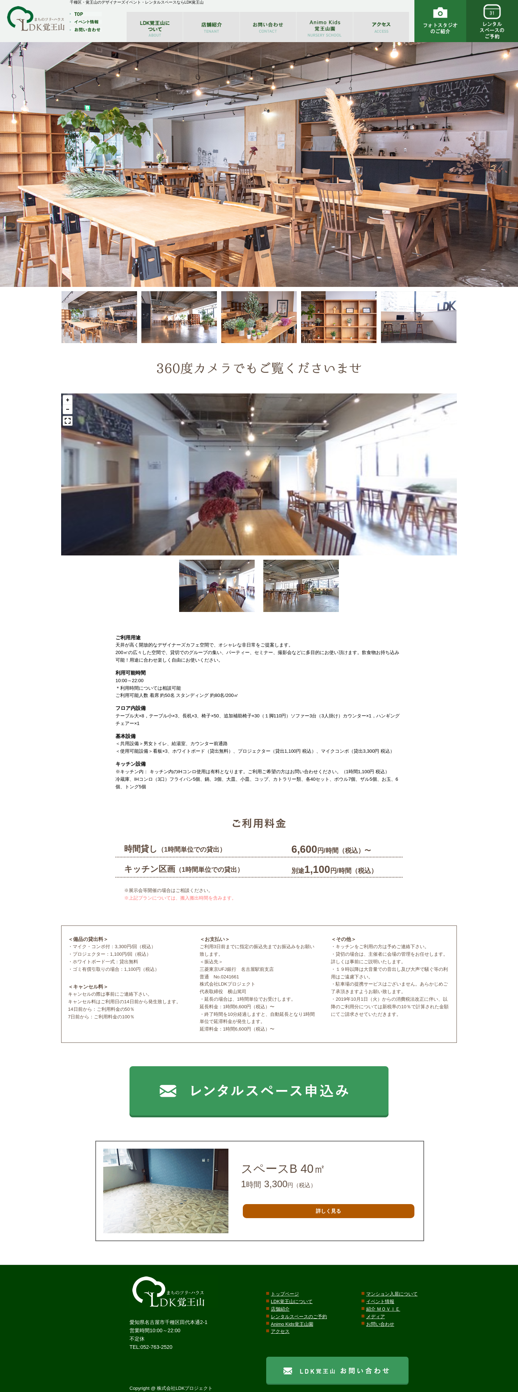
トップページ (285, 1294)
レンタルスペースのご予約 (299, 1316)
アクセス (280, 1331)
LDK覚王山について (292, 1301)
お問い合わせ (380, 1324)
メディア (375, 1316)
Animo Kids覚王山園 (292, 1324)
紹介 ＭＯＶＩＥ (383, 1309)
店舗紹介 (280, 1309)
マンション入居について (392, 1294)
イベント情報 (380, 1301)
